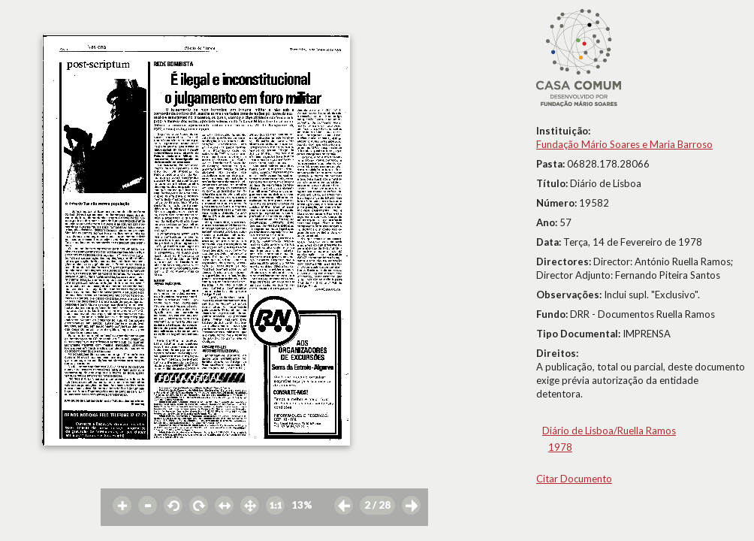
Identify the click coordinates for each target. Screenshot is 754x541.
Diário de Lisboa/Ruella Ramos (609, 431)
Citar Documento (574, 479)
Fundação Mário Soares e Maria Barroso (624, 144)
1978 (560, 447)
